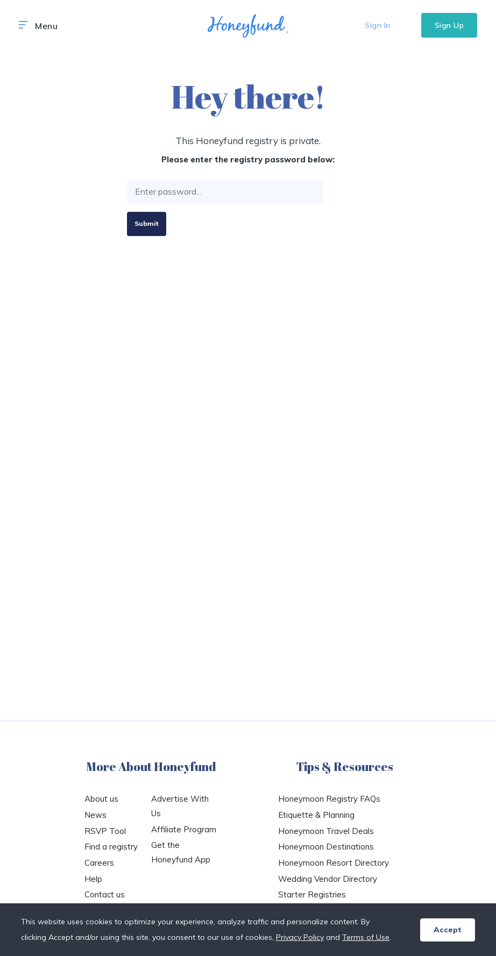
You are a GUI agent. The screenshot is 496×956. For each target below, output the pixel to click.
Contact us (104, 894)
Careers (99, 863)
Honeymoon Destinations (326, 846)
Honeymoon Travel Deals (326, 831)
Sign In (378, 25)
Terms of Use (365, 937)
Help (93, 879)
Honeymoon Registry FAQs (329, 799)
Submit (146, 223)
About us (101, 799)
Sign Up (449, 25)
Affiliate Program (183, 829)
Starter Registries (312, 894)
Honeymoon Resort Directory (333, 863)
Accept (448, 929)
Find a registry (111, 846)
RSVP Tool (105, 831)
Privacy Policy (300, 937)
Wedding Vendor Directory (327, 879)
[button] (23, 25)
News (95, 815)
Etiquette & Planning (316, 815)
